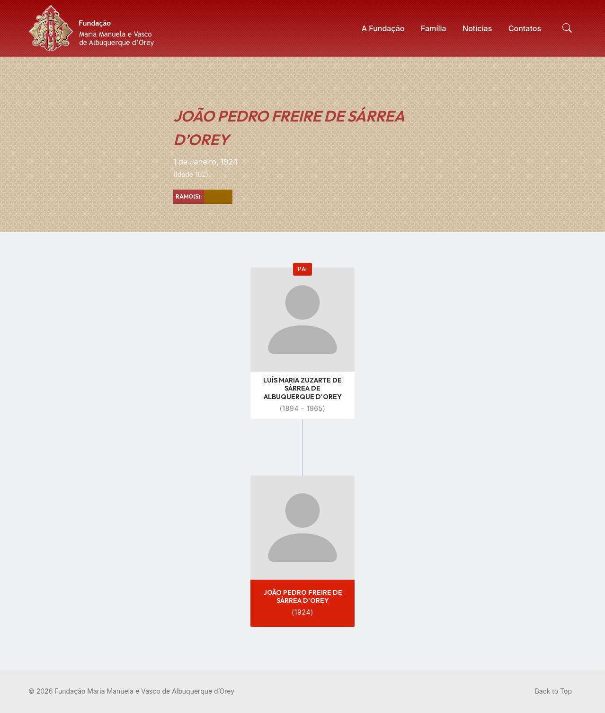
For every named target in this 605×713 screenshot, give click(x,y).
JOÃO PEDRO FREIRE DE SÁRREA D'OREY (302, 596)
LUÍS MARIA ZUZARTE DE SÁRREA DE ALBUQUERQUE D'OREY (302, 388)
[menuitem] (383, 28)
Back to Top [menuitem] (553, 691)
